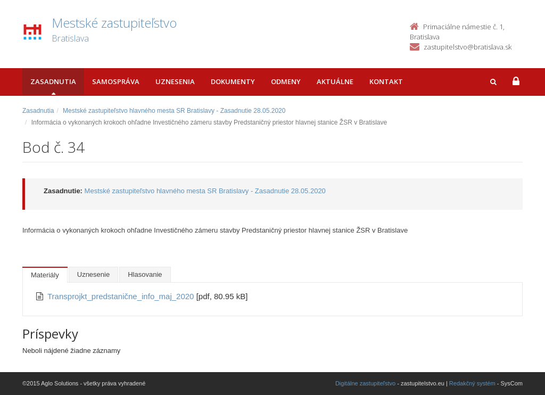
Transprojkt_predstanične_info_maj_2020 (121, 296)
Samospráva (115, 81)
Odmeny (286, 81)
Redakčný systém (472, 383)
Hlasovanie (145, 274)
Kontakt (386, 81)
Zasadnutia (53, 81)
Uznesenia (175, 81)
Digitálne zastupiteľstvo (365, 383)
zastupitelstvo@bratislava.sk (467, 47)
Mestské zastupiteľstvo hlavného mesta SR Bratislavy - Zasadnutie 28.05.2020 (174, 110)
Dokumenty (233, 81)
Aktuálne (335, 81)
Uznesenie (93, 274)
